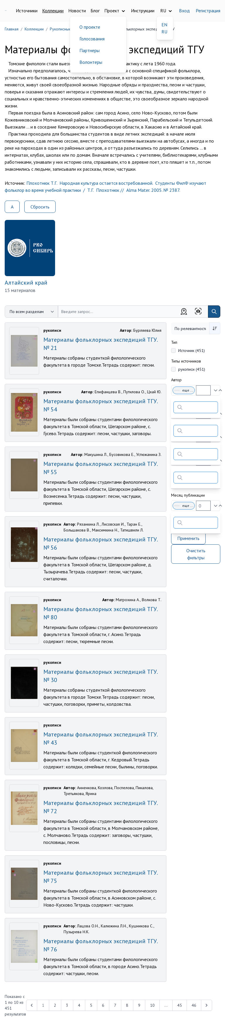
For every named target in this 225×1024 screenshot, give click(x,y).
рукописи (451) (191, 369)
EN (164, 25)
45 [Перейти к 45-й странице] (179, 1005)
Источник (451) (191, 350)
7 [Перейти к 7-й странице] (115, 1005)
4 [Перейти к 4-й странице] (79, 1005)
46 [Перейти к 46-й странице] (194, 1005)
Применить (188, 538)
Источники (27, 10)
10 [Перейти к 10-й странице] (152, 1005)
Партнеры (89, 50)
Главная (11, 29)
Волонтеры (90, 62)
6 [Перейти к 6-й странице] (103, 1005)
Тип (174, 342)
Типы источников (186, 361)
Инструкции (142, 10)
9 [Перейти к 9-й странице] (139, 1005)
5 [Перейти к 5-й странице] (91, 1005)
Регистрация (208, 10)
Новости (77, 10)
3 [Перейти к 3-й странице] (67, 1005)
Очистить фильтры (195, 554)
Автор (176, 379)
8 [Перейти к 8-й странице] (127, 1005)
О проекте (89, 27)
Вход (184, 10)
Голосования (92, 39)
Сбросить (40, 207)
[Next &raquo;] (206, 1005)
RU (164, 32)
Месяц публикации (188, 495)
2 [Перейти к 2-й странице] (55, 1005)
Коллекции (53, 10)
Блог (95, 10)
